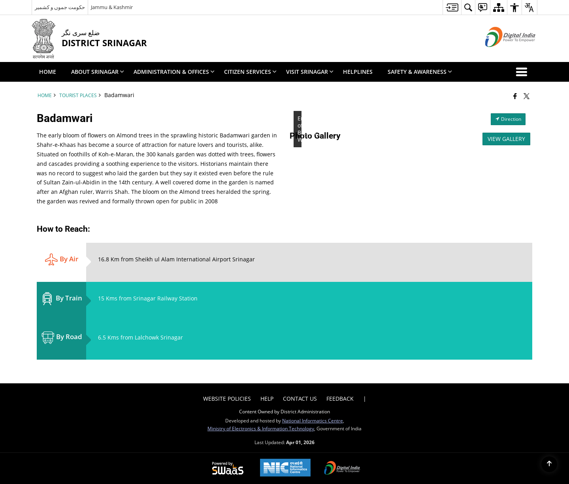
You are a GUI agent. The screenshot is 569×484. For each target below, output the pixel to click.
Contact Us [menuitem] (300, 398)
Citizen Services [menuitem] (250, 71)
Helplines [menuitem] (358, 71)
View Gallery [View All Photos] (506, 139)
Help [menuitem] (266, 398)
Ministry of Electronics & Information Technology (260, 428)
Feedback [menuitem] (340, 398)
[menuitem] (452, 7)
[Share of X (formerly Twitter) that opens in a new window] (526, 96)
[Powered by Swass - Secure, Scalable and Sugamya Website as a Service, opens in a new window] (227, 468)
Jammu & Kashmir (112, 7)
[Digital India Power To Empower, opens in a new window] (342, 468)
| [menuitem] (364, 398)
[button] (523, 72)
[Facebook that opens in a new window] (515, 96)
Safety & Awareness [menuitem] (420, 71)
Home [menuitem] (47, 71)
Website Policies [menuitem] (227, 398)
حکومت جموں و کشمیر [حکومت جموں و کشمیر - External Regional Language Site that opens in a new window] (60, 7)
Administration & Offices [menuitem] (174, 71)
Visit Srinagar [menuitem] (309, 71)
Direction (508, 119)
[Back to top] (549, 464)
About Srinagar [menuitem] (97, 71)
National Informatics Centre (312, 420)
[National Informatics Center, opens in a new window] (285, 468)
